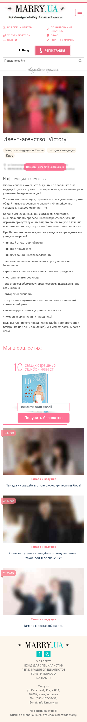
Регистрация (55, 50)
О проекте (43, 661)
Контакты (43, 677)
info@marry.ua (48, 702)
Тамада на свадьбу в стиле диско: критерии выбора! (43, 485)
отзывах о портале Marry (59, 714)
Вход (25, 50)
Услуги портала (43, 673)
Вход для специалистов (43, 665)
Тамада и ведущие (43, 479)
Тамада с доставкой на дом (43, 626)
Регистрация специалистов (44, 669)
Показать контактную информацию (45, 167)
